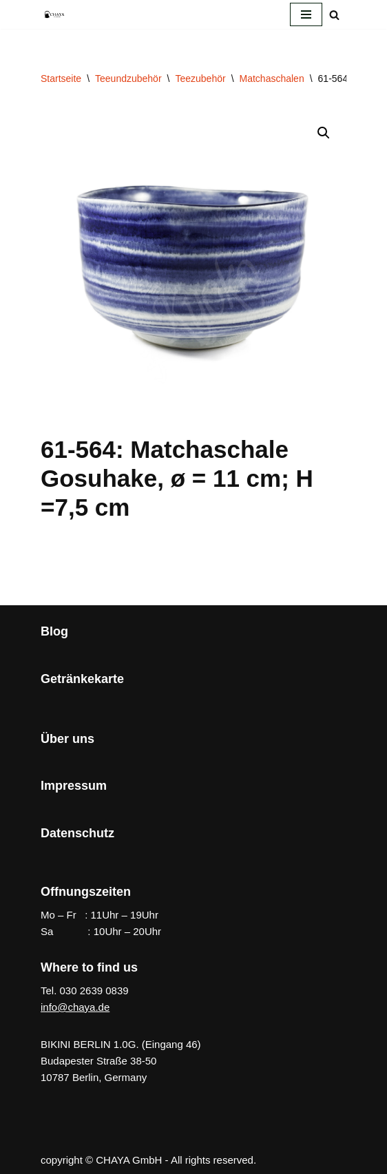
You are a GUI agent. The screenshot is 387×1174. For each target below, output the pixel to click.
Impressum (74, 786)
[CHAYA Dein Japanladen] (54, 14)
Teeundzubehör (128, 78)
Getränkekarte (82, 679)
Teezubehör (200, 78)
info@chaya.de (75, 1007)
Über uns (67, 739)
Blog (54, 631)
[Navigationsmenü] (306, 14)
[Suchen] (334, 15)
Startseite (61, 78)
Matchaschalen (272, 78)
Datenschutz (77, 833)
